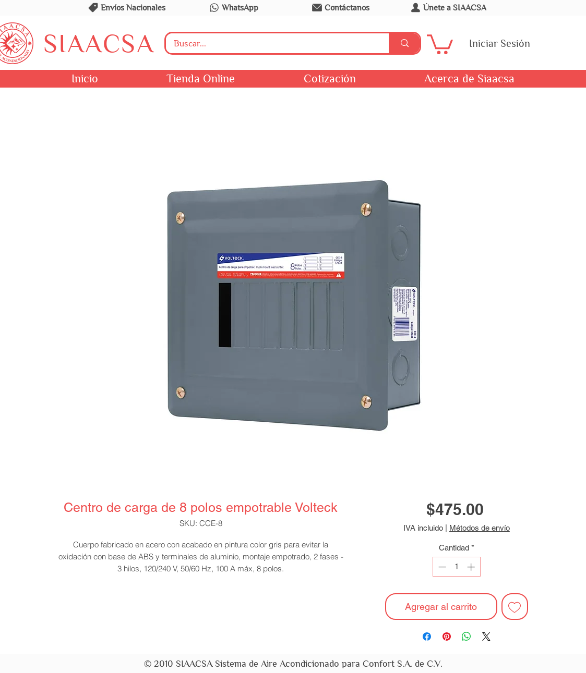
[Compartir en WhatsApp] (466, 636)
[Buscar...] (270, 43)
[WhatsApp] (233, 7)
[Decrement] (441, 567)
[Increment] (472, 567)
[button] (440, 43)
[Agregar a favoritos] (514, 606)
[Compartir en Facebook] (427, 636)
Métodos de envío (479, 527)
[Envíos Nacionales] (126, 7)
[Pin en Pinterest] (446, 636)
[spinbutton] (456, 567)
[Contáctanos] (340, 7)
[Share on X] (486, 636)
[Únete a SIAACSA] (448, 7)
